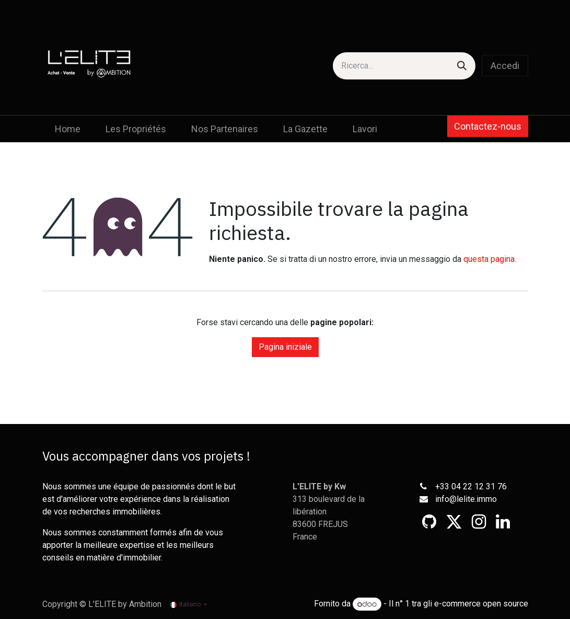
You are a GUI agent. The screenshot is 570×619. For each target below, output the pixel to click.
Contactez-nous (487, 126)
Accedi (505, 65)
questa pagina (489, 259)
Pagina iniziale (285, 347)
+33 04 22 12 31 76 (471, 486)
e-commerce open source (481, 604)
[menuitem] (67, 129)
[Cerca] (461, 65)
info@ (446, 499)
